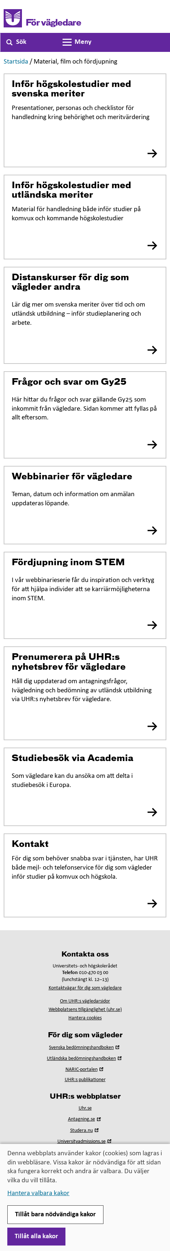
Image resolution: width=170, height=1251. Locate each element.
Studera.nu (85, 1130)
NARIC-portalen (85, 1069)
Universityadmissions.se (85, 1141)
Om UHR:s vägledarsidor (85, 1001)
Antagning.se (85, 1119)
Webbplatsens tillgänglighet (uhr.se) (85, 1009)
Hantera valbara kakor (38, 1193)
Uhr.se (85, 1108)
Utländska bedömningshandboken (85, 1058)
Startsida (16, 61)
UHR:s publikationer (85, 1080)
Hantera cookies (85, 1018)
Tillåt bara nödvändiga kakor (55, 1214)
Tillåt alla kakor (36, 1236)
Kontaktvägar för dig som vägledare (85, 988)
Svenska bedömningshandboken (85, 1047)
